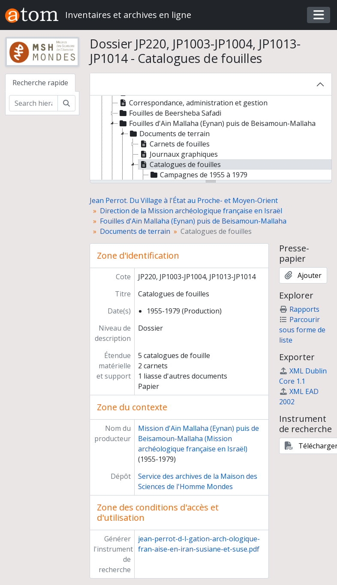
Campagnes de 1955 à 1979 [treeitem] (198, 175)
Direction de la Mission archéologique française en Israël (191, 210)
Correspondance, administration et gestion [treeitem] (193, 103)
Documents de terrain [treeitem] (169, 133)
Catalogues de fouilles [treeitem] (179, 164)
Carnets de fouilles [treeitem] (174, 144)
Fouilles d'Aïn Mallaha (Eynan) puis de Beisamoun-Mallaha (193, 221)
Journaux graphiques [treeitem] (178, 154)
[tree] (211, 138)
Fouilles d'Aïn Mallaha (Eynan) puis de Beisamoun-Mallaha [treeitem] (217, 123)
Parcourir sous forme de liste (302, 330)
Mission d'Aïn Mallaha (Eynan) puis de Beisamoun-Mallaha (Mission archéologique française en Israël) (198, 439)
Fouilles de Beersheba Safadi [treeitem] (169, 113)
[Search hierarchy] (33, 103)
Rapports (299, 309)
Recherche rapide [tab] (40, 82)
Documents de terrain (135, 231)
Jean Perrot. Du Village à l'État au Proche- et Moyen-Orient (184, 200)
